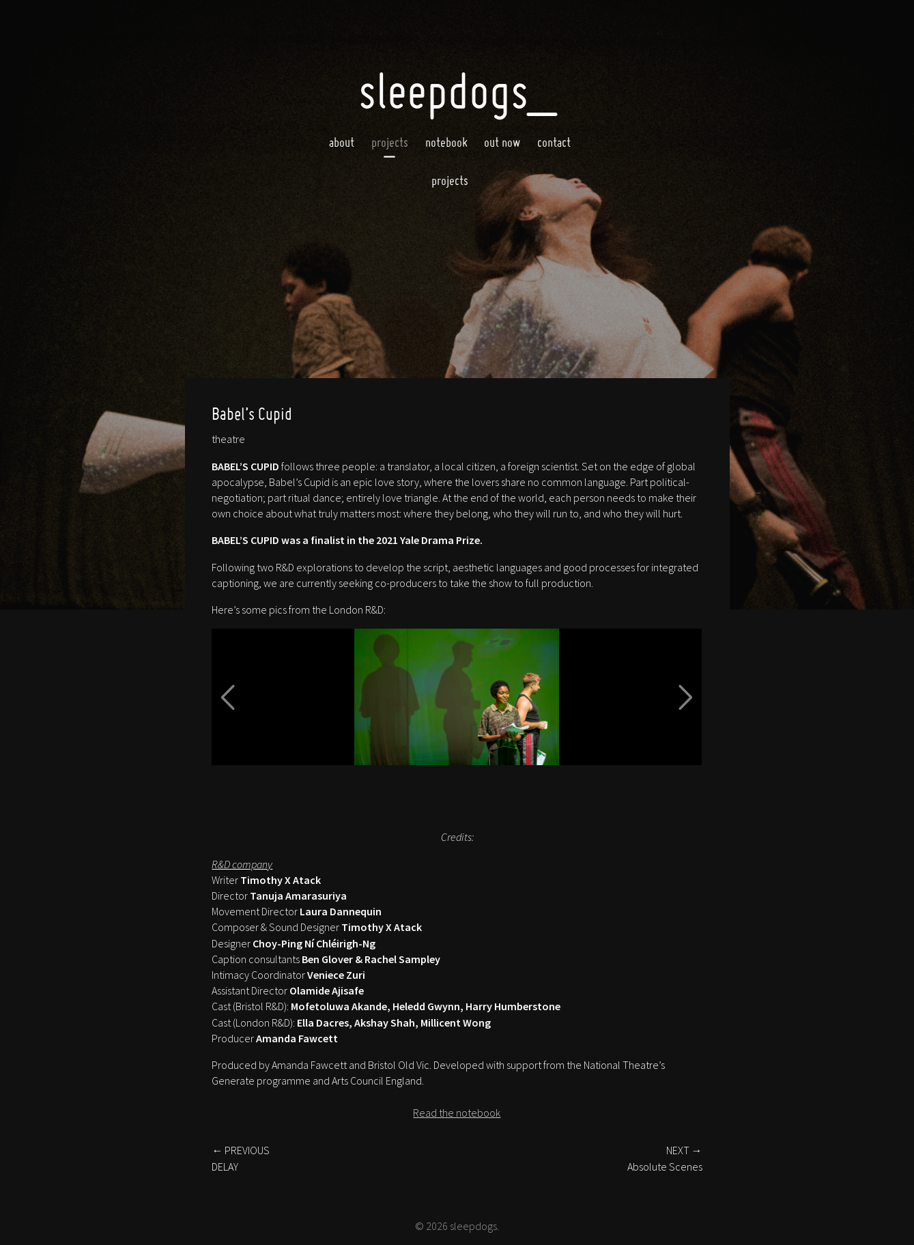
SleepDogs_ (457, 90)
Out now (502, 142)
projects (449, 180)
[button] (228, 697)
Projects (389, 142)
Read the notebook (456, 1112)
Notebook (446, 142)
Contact (554, 142)
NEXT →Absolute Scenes (664, 1158)
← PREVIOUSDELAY (241, 1158)
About (341, 142)
